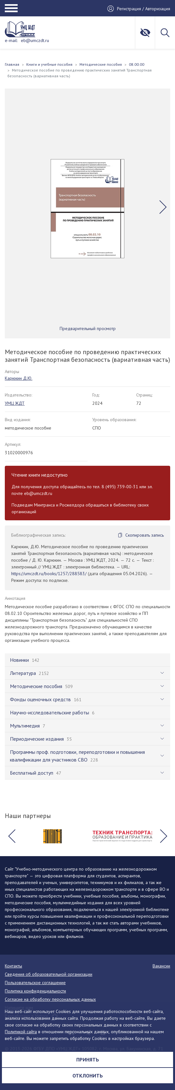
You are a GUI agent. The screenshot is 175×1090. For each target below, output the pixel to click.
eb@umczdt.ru (35, 40)
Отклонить (87, 1075)
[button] (163, 207)
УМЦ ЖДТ (15, 403)
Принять (87, 1059)
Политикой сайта (21, 1032)
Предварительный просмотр (88, 328)
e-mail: (11, 40)
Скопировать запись (144, 535)
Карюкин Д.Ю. (18, 378)
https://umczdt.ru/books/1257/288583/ (49, 573)
